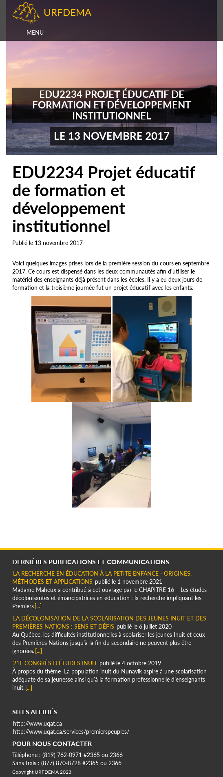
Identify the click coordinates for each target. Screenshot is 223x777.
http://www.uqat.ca (37, 723)
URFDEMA (67, 12)
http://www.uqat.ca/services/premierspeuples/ (71, 731)
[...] (38, 606)
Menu (35, 32)
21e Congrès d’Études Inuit (55, 663)
